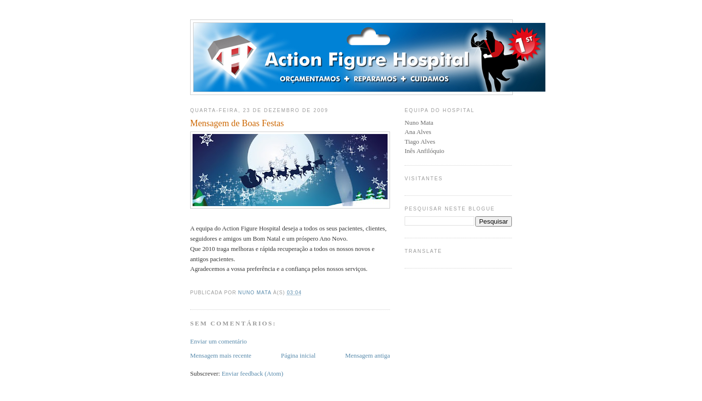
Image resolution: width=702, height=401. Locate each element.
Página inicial (298, 355)
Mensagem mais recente (221, 355)
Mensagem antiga (367, 355)
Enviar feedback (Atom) (252, 373)
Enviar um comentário (218, 341)
